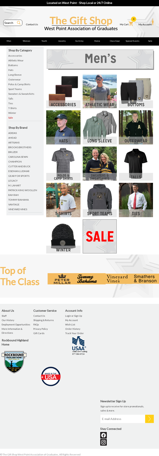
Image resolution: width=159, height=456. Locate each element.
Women (26, 41)
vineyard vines (17, 209)
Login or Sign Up (73, 315)
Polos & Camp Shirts (19, 84)
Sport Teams (15, 89)
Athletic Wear (16, 60)
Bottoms (13, 65)
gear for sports (18, 175)
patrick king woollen (22, 190)
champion (15, 161)
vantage (13, 204)
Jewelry (62, 41)
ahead (12, 137)
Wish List (70, 324)
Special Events (132, 41)
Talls (10, 98)
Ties (10, 103)
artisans (13, 142)
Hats (10, 70)
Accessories (15, 55)
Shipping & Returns (43, 320)
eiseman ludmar (18, 171)
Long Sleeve (15, 74)
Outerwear (14, 79)
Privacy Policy (40, 328)
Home (97, 41)
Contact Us (32, 24)
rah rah (13, 194)
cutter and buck (19, 166)
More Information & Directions (12, 330)
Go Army (79, 41)
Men (9, 41)
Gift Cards (39, 333)
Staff (4, 315)
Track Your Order (74, 333)
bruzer (13, 152)
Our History (8, 320)
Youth (44, 41)
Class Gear (115, 41)
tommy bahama (18, 199)
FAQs (36, 324)
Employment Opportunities (16, 324)
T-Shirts (12, 108)
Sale (150, 41)
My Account (146, 22)
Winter (12, 112)
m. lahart (14, 185)
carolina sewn (18, 156)
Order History (72, 328)
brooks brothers (19, 147)
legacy (13, 180)
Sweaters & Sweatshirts (21, 93)
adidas (12, 133)
